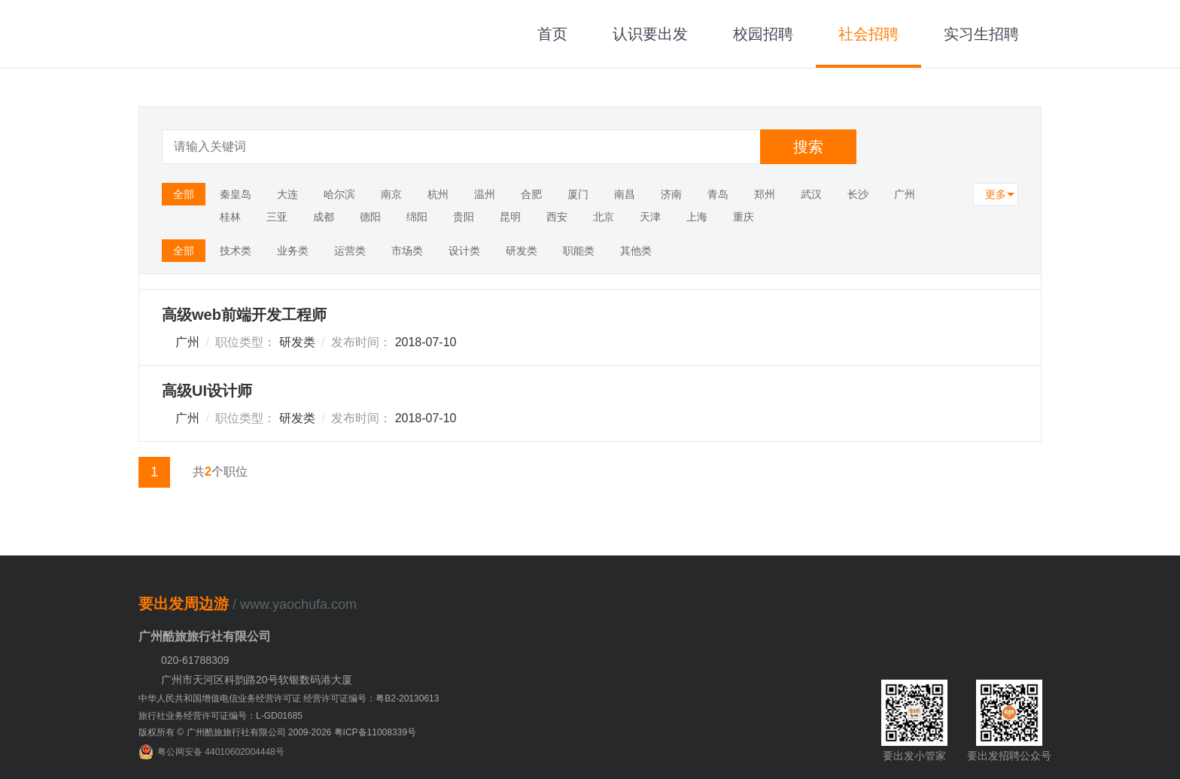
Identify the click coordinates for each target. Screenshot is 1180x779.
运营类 (350, 251)
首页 (552, 34)
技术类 (235, 251)
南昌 (624, 194)
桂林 (230, 217)
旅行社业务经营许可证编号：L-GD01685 (220, 716)
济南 (671, 194)
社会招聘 (868, 34)
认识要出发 (650, 34)
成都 (323, 217)
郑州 (764, 194)
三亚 (276, 217)
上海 (696, 217)
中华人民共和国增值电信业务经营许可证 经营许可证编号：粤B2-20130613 (288, 698)
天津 (650, 217)
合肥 (531, 194)
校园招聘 (763, 34)
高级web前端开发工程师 (244, 314)
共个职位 (220, 471)
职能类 (579, 251)
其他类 (636, 251)
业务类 (293, 251)
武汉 (811, 194)
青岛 (717, 194)
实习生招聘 (981, 34)
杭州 (438, 194)
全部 (183, 194)
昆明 (510, 217)
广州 (904, 194)
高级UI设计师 (207, 390)
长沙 (857, 194)
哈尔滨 (339, 194)
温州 (484, 194)
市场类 (407, 251)
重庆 (743, 217)
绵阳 (416, 217)
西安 (556, 217)
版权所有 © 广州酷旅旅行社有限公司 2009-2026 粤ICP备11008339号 (277, 732)
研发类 (521, 251)
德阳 (370, 217)
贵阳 (463, 217)
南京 (391, 194)
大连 (287, 194)
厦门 (577, 194)
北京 (603, 217)
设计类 (464, 251)
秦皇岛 (235, 194)
